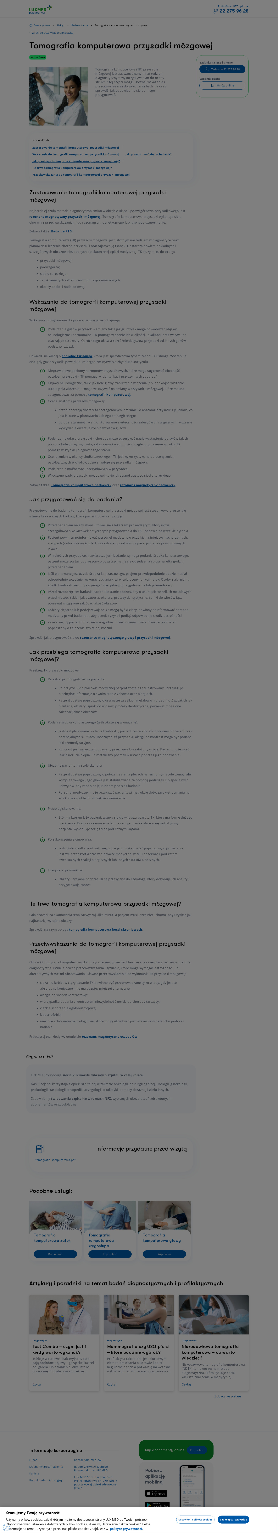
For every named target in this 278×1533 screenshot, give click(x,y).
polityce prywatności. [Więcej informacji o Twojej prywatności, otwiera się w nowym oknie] (126, 1529)
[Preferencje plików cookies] (6, 1527)
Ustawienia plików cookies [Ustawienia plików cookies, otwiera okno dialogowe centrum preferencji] (195, 1519)
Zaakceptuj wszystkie (233, 1519)
